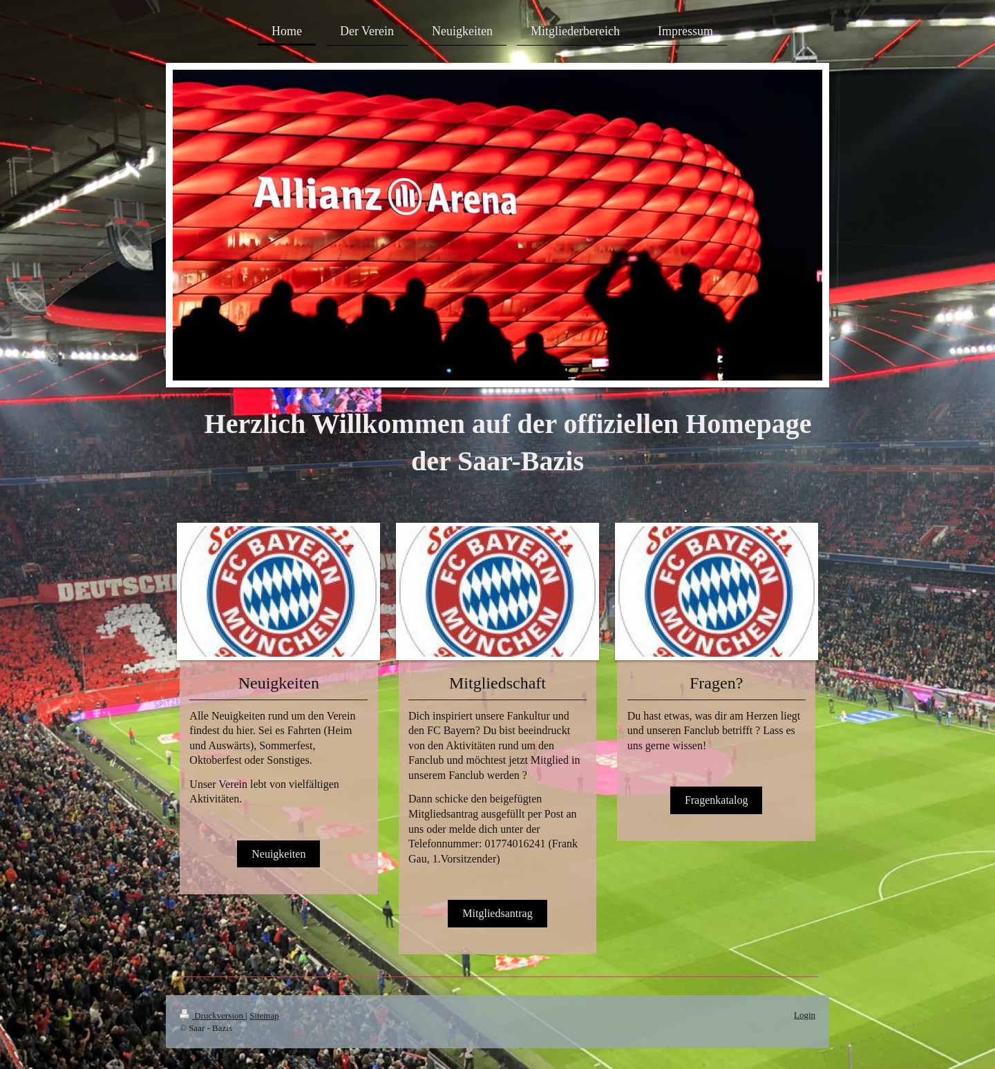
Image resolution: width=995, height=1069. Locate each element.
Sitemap (264, 1015)
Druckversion (212, 1015)
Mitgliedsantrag (497, 913)
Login (804, 1015)
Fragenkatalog (716, 800)
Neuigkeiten (278, 854)
